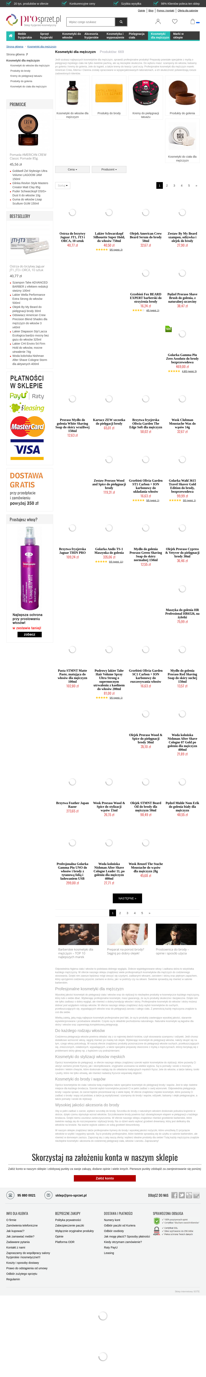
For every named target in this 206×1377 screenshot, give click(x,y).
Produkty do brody (109, 113)
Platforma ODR (65, 1242)
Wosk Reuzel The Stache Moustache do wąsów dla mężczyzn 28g (146, 867)
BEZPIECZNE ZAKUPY (67, 1213)
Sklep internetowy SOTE (187, 1291)
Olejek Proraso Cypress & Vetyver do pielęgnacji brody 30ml (182, 552)
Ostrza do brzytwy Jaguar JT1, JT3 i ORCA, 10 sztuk (72, 237)
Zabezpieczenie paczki (69, 1225)
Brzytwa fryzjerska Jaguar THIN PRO (72, 550)
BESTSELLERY (20, 216)
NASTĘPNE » (127, 898)
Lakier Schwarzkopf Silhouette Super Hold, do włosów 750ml (109, 237)
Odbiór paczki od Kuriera (119, 1225)
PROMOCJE (18, 104)
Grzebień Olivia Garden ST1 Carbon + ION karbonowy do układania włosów (145, 486)
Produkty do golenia (182, 113)
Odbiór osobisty (114, 1231)
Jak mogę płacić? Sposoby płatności (127, 1236)
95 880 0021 (20, 1195)
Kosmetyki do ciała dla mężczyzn (182, 158)
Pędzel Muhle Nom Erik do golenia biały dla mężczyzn (182, 806)
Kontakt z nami (15, 1247)
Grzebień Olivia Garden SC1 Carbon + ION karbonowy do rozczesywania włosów (145, 676)
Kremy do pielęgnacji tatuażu (146, 115)
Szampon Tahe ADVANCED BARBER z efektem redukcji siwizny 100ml (30, 286)
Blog (151, 10)
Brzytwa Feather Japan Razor (72, 804)
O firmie (11, 1220)
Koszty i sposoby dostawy (22, 1262)
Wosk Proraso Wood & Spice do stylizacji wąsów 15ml (109, 806)
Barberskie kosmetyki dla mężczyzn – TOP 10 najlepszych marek (75, 953)
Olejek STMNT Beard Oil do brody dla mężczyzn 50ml (145, 806)
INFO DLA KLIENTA (17, 1213)
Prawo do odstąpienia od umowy (26, 1268)
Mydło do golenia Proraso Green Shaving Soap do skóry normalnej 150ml (145, 554)
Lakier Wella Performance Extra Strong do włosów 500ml (28, 298)
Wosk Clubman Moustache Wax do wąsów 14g (182, 423)
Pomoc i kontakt (165, 10)
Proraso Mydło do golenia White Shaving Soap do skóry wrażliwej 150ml (72, 425)
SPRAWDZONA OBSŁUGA (168, 1213)
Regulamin (13, 1279)
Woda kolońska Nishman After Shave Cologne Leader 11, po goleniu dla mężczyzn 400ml (109, 871)
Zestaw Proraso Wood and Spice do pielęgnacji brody (109, 484)
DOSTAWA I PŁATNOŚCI (118, 1213)
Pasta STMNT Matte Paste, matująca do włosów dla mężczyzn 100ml (72, 676)
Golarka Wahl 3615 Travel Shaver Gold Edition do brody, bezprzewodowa (182, 486)
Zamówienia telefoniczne (22, 1225)
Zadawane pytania (18, 1242)
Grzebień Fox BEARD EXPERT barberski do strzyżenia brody (146, 297)
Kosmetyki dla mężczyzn (23, 60)
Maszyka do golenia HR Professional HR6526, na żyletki (182, 613)
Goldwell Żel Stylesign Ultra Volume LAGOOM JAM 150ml (29, 175)
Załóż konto (105, 1178)
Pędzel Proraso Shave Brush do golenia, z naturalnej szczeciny (182, 297)
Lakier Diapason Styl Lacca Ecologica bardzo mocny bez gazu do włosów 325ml (30, 335)
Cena (72, 169)
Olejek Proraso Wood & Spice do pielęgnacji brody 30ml (145, 738)
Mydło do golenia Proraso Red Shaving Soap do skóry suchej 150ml (182, 676)
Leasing (109, 1253)
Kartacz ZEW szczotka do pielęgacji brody (109, 421)
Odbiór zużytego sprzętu (21, 1273)
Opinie (141, 10)
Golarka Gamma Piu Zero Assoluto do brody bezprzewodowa (182, 358)
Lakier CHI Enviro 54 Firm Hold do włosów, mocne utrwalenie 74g (28, 347)
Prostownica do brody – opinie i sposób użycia (172, 951)
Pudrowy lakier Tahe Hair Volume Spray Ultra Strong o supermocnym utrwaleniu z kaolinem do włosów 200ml (109, 680)
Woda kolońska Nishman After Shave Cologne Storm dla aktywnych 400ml (29, 360)
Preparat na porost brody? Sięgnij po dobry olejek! (125, 951)
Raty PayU (111, 1247)
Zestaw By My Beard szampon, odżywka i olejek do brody (182, 237)
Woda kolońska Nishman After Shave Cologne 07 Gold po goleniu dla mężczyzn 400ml (182, 742)
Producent (109, 169)
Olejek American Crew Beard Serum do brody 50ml (146, 237)
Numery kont (112, 1220)
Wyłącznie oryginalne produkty (74, 1231)
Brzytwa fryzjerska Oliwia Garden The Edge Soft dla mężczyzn (145, 423)
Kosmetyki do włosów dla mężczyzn (72, 115)
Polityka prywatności (68, 1220)
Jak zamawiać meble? (20, 1236)
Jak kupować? (15, 1231)
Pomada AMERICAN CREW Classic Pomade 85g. (28, 156)
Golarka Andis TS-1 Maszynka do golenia (109, 550)
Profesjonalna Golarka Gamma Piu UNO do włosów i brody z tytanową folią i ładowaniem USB (72, 871)
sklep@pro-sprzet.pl (62, 1195)
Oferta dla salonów (188, 10)
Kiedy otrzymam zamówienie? (123, 1242)
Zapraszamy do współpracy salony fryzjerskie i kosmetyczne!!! (28, 1255)
